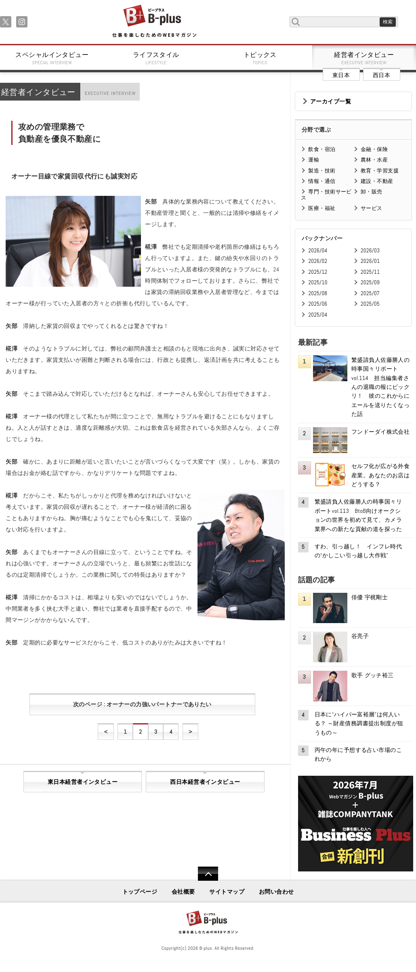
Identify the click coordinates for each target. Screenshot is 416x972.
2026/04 (317, 250)
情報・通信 (321, 181)
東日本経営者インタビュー (83, 781)
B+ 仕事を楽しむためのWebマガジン (154, 21)
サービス (371, 208)
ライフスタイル (156, 58)
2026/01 (370, 261)
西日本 (381, 75)
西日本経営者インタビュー (205, 781)
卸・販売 (371, 191)
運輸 (313, 159)
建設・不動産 (377, 181)
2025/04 (317, 314)
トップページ (140, 891)
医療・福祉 (321, 208)
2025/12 (317, 272)
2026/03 (370, 250)
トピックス (260, 58)
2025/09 (370, 282)
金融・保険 (374, 149)
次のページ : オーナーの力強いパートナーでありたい (142, 704)
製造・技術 (321, 170)
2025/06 (317, 303)
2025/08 (317, 293)
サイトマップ (226, 891)
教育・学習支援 (380, 170)
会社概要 (183, 891)
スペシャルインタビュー (52, 58)
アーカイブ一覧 (330, 101)
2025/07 (370, 293)
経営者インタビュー (364, 58)
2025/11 (370, 272)
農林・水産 (374, 159)
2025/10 (317, 282)
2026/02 (317, 261)
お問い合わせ (276, 891)
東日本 (341, 75)
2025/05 (370, 303)
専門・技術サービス (326, 194)
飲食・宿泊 (321, 149)
